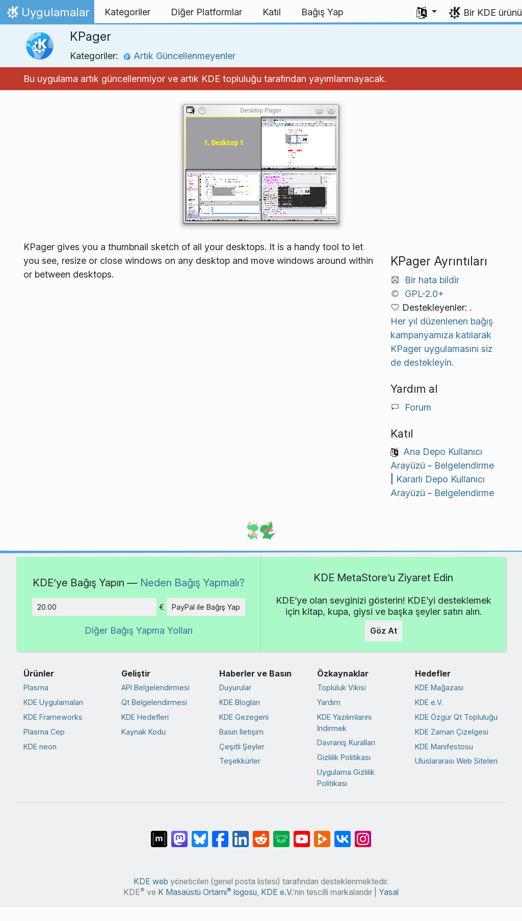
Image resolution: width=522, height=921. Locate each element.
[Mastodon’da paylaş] (179, 834)
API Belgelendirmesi (155, 687)
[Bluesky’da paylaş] (200, 834)
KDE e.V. (429, 702)
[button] (426, 12)
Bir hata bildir (432, 280)
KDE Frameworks (53, 717)
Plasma (35, 687)
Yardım (329, 702)
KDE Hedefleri (145, 717)
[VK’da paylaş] (342, 834)
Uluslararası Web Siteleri (456, 760)
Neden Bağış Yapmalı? (192, 582)
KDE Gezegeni (244, 717)
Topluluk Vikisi (341, 687)
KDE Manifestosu (444, 746)
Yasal (389, 892)
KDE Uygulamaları (53, 702)
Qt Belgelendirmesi (154, 702)
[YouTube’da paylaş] (302, 834)
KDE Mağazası (439, 687)
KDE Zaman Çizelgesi (451, 731)
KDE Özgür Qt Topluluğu (456, 717)
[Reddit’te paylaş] (261, 834)
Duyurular (235, 687)
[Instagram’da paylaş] (363, 834)
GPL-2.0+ (424, 293)
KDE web (151, 881)
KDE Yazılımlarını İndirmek (344, 723)
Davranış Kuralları (346, 742)
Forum (418, 407)
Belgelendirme (464, 465)
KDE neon (40, 746)
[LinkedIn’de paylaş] (240, 834)
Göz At (383, 631)
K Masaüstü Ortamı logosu (207, 892)
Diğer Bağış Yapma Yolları (139, 630)
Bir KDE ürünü (492, 12)
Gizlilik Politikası (344, 757)
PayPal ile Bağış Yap (206, 607)
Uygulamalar (47, 14)
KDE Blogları (239, 702)
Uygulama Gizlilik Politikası (346, 778)
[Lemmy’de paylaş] (281, 834)
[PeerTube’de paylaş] (322, 834)
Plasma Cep (44, 731)
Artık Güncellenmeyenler (179, 55)
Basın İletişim (241, 731)
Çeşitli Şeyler (242, 746)
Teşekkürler (239, 760)
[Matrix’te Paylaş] (159, 834)
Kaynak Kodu (143, 731)
